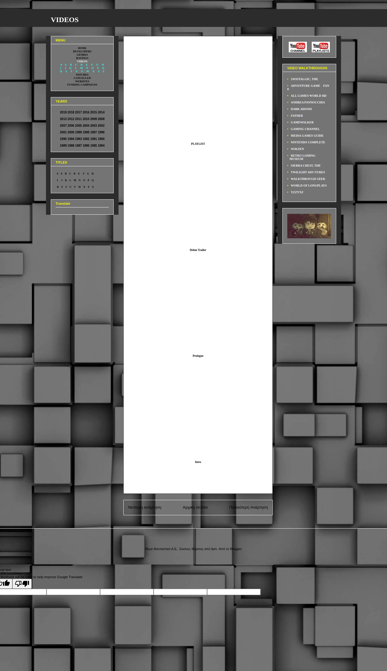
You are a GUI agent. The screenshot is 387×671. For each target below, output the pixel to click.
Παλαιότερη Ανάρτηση (248, 507)
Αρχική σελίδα (195, 507)
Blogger (235, 549)
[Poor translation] (22, 584)
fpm (214, 549)
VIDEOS (65, 20)
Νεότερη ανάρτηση (144, 507)
